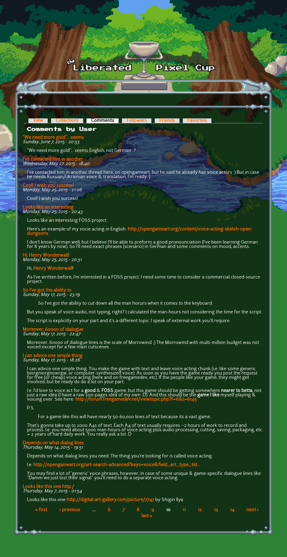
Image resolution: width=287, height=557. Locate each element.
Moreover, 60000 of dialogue (53, 330)
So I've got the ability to (47, 290)
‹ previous (69, 510)
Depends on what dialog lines (53, 443)
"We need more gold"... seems (53, 138)
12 (200, 510)
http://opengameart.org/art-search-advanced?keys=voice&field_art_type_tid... (116, 465)
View (38, 121)
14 (232, 510)
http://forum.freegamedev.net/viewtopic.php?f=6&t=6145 (136, 399)
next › (252, 510)
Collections (67, 121)
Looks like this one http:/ (48, 487)
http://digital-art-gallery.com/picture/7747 (110, 500)
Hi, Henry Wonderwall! (46, 255)
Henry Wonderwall (52, 268)
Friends (167, 121)
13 (216, 510)
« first (41, 510)
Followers (137, 121)
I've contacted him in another (53, 159)
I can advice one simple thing (52, 356)
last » (147, 516)
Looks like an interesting (48, 207)
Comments (105, 121)
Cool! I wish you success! (48, 186)
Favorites (197, 121)
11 (184, 510)
